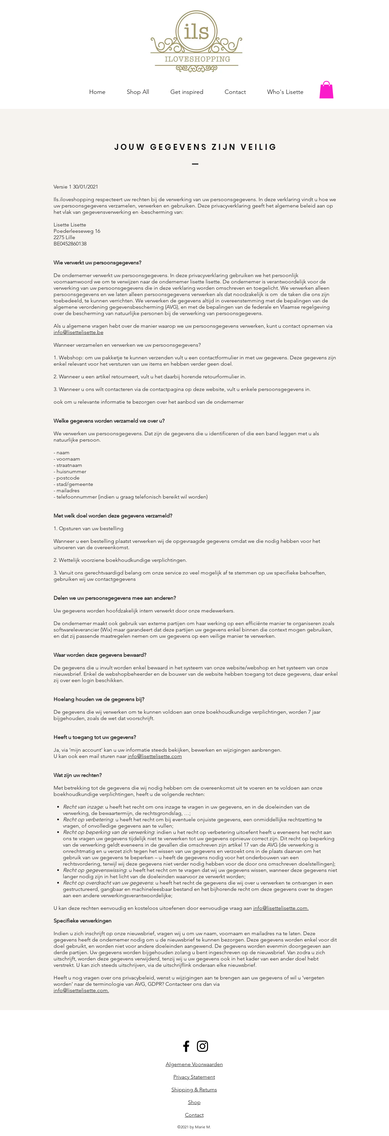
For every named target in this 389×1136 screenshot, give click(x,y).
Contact (194, 1115)
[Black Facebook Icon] (186, 1046)
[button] (326, 90)
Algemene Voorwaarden (194, 1064)
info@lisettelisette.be (78, 332)
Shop (194, 1102)
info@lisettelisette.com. (81, 990)
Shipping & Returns (194, 1089)
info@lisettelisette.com (155, 756)
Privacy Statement (194, 1077)
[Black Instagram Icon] (202, 1046)
